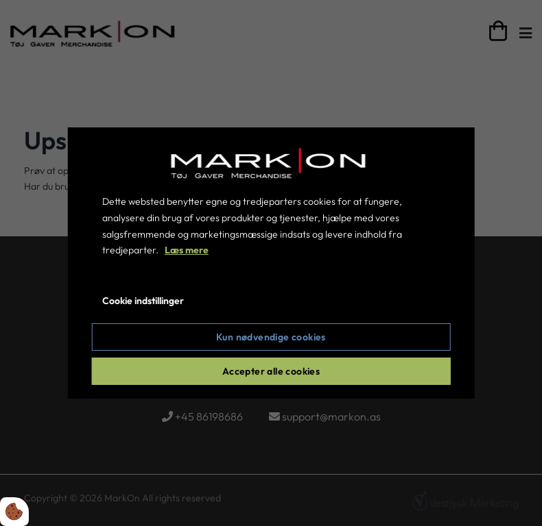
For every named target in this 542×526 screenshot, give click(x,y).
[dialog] (271, 263)
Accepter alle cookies (271, 371)
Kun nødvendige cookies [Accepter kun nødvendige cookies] (271, 337)
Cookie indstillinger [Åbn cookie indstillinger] (143, 301)
